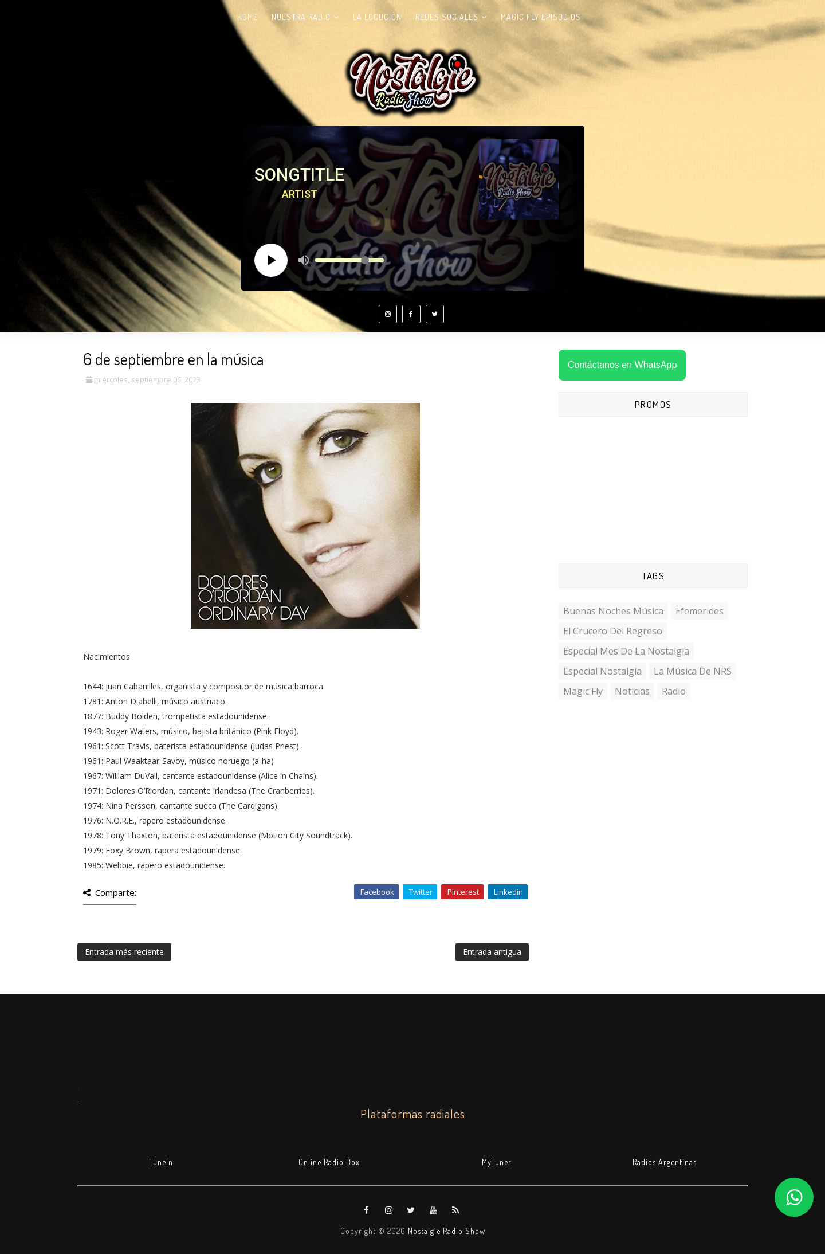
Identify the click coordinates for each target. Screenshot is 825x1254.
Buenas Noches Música (613, 611)
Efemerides (699, 611)
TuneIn (161, 1162)
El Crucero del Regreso (612, 631)
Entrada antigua (492, 951)
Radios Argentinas (664, 1162)
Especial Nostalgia (602, 671)
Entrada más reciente (124, 951)
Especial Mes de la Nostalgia (626, 651)
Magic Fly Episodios (541, 17)
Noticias (632, 691)
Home (247, 17)
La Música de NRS (693, 671)
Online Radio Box (329, 1162)
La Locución (377, 17)
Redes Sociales (446, 17)
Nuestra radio (301, 17)
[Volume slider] (349, 260)
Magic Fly (583, 691)
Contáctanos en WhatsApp (622, 365)
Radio (674, 691)
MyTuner (497, 1162)
